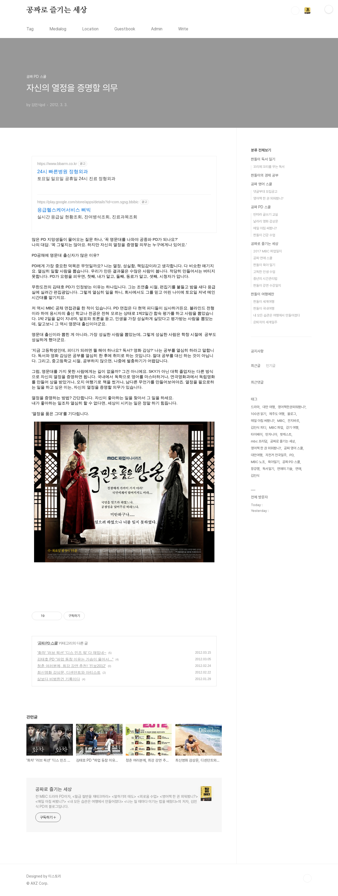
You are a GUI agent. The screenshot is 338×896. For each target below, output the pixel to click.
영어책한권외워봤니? (292, 407)
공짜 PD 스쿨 (48, 643)
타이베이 (256, 434)
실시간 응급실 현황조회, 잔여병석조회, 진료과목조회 (87, 217)
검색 (295, 11)
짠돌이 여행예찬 (262, 294)
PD (291, 455)
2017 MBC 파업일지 (267, 251)
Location (90, 28)
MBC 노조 (258, 462)
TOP (307, 878)
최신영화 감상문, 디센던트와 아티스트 (69, 672)
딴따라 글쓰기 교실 (265, 214)
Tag (30, 28)
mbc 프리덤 (259, 441)
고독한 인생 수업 (264, 272)
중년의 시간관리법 (265, 279)
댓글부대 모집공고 (265, 192)
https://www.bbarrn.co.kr (57, 164)
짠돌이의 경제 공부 (264, 175)
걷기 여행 (292, 428)
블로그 (291, 414)
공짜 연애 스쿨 (262, 258)
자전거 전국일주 (276, 455)
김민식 (255, 476)
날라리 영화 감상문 (265, 221)
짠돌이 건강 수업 (264, 235)
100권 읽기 (258, 414)
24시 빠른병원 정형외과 (62, 171)
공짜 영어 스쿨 (261, 184)
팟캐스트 (286, 434)
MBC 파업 (276, 428)
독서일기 (268, 469)
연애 (298, 469)
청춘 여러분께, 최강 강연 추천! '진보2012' (71, 666)
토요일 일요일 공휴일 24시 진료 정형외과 (76, 178)
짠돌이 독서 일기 (263, 159)
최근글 (255, 366)
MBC (281, 421)
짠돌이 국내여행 (263, 308)
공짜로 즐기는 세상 (56, 10)
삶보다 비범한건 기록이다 (58, 679)
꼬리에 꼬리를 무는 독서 (269, 167)
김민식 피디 (258, 428)
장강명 (255, 469)
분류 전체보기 (261, 150)
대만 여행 (268, 407)
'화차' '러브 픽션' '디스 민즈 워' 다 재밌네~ (71, 652)
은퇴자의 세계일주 (265, 322)
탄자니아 (271, 434)
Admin (156, 28)
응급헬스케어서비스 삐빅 (64, 210)
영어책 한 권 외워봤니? (268, 198)
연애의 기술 (284, 469)
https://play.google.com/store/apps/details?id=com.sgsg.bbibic (88, 202)
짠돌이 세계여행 (263, 302)
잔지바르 (293, 421)
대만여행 (256, 455)
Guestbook (124, 28)
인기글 (270, 366)
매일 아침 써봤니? (265, 228)
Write (183, 28)
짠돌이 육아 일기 (264, 265)
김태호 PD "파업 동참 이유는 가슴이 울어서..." (75, 659)
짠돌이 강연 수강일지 (267, 285)
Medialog (57, 28)
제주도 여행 (276, 414)
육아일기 (273, 462)
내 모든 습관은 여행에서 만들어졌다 (276, 315)
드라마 (255, 407)
